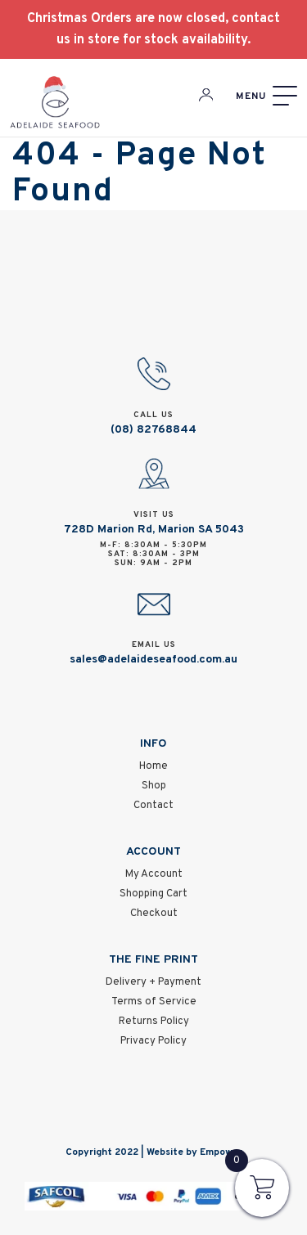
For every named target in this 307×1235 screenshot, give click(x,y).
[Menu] (266, 96)
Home (153, 766)
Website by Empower (194, 1152)
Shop (154, 786)
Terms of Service (153, 1001)
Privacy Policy (153, 1041)
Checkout (154, 913)
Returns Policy (154, 1021)
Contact (153, 805)
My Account (154, 874)
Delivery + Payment (153, 982)
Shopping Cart (153, 893)
